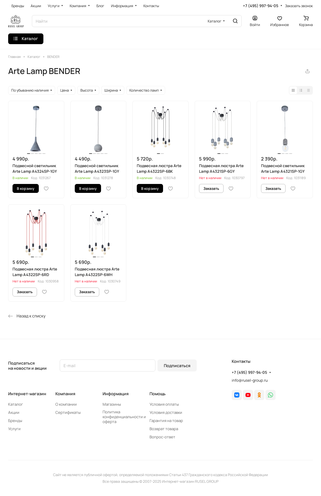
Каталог (15, 404)
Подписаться (177, 365)
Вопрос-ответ (162, 437)
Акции (13, 412)
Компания (65, 393)
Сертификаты (68, 412)
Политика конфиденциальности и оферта (124, 416)
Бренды (15, 420)
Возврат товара (164, 428)
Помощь (158, 393)
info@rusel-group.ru (250, 380)
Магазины (112, 404)
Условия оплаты (164, 404)
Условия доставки (166, 412)
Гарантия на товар (166, 420)
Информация (116, 393)
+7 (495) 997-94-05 (260, 6)
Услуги (14, 428)
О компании (66, 404)
